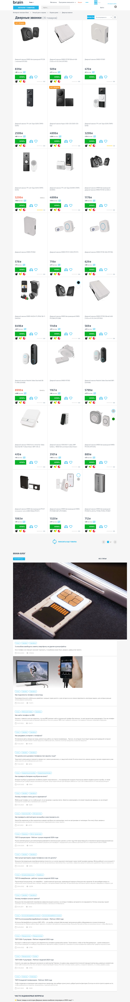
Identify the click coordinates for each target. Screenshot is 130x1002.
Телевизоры (33, 976)
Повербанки (40, 874)
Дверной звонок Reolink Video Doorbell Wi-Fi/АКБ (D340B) (29, 381)
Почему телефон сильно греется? (27, 898)
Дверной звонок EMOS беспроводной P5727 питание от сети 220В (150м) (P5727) (30, 510)
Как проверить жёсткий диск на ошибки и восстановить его (37, 817)
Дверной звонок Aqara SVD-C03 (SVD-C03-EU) (64, 124)
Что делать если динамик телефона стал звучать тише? (35, 756)
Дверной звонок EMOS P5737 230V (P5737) (64, 252)
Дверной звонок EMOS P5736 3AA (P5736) (99, 252)
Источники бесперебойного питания (52, 915)
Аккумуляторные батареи (44, 773)
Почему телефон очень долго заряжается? (31, 797)
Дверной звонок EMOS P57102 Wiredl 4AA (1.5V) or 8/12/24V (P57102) (99, 317)
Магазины (53, 2)
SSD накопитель (37, 813)
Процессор (25, 834)
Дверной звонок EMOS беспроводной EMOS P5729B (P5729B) (65, 317)
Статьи (17, 643)
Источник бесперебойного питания (31, 915)
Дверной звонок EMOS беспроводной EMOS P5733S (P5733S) (100, 446)
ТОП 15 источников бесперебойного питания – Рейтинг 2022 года (39, 919)
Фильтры (90, 17)
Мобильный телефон (27, 711)
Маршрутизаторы (37, 936)
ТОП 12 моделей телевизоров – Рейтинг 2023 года (33, 980)
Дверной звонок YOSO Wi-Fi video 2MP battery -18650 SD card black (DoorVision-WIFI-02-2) (63, 446)
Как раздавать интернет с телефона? (28, 735)
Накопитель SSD (26, 813)
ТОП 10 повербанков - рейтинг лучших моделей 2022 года (36, 878)
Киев (30, 2)
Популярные (18, 559)
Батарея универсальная (28, 874)
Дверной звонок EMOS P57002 (25, 252)
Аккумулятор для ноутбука (28, 773)
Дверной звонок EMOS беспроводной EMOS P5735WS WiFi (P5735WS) (65, 510)
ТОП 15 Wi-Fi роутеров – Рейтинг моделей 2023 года (34, 960)
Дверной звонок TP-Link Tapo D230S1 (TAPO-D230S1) (65, 189)
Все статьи (102, 558)
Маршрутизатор (26, 936)
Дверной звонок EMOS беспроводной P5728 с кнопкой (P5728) (30, 60)
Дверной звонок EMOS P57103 (60, 380)
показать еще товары (67, 542)
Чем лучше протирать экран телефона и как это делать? (36, 858)
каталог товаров (26, 8)
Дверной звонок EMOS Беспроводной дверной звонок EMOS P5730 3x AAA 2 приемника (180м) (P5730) (97, 189)
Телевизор (24, 976)
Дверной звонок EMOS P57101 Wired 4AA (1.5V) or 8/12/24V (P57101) (63, 60)
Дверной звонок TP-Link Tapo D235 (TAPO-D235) (29, 189)
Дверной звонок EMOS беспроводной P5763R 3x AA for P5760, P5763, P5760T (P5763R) (98, 510)
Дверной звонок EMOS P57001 (95, 59)
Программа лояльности (66, 2)
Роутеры (35, 956)
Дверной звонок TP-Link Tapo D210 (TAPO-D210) (99, 124)
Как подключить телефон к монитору (29, 695)
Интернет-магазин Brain (21, 12)
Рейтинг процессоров (35, 834)
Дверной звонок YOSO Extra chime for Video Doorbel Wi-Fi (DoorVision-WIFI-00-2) (29, 446)
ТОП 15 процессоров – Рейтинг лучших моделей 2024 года (36, 837)
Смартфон (24, 643)
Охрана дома (54, 12)
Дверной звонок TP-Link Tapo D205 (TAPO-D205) (29, 124)
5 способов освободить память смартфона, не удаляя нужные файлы (40, 646)
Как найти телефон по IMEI (25, 715)
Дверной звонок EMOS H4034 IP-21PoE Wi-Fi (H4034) (30, 317)
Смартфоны (33, 643)
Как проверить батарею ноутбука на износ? (31, 776)
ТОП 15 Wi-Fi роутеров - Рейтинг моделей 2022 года (34, 939)
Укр (99, 2)
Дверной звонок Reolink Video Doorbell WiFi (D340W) (99, 381)
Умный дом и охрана (39, 12)
